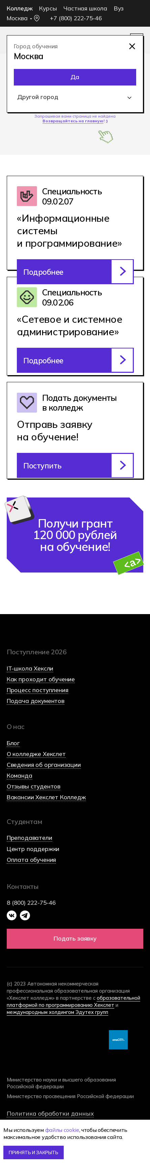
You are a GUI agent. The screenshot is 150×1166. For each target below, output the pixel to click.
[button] (75, 465)
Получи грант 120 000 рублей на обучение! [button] (75, 535)
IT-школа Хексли (30, 668)
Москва (17, 18)
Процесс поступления (37, 690)
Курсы (48, 8)
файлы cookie (62, 1129)
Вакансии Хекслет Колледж (46, 797)
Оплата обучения (31, 859)
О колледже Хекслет (36, 753)
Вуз (119, 8)
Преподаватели (29, 837)
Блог (13, 743)
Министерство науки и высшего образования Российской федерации (61, 1082)
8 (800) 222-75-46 (31, 902)
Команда (19, 775)
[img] (132, 46)
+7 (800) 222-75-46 (75, 18)
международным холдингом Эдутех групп (57, 1012)
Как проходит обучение (41, 679)
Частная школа (85, 8)
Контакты (22, 886)
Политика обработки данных (50, 1113)
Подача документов (35, 700)
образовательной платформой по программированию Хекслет (73, 1001)
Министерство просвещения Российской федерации (70, 1096)
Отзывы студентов (33, 786)
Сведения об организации (44, 764)
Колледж (20, 8)
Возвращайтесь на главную (72, 120)
